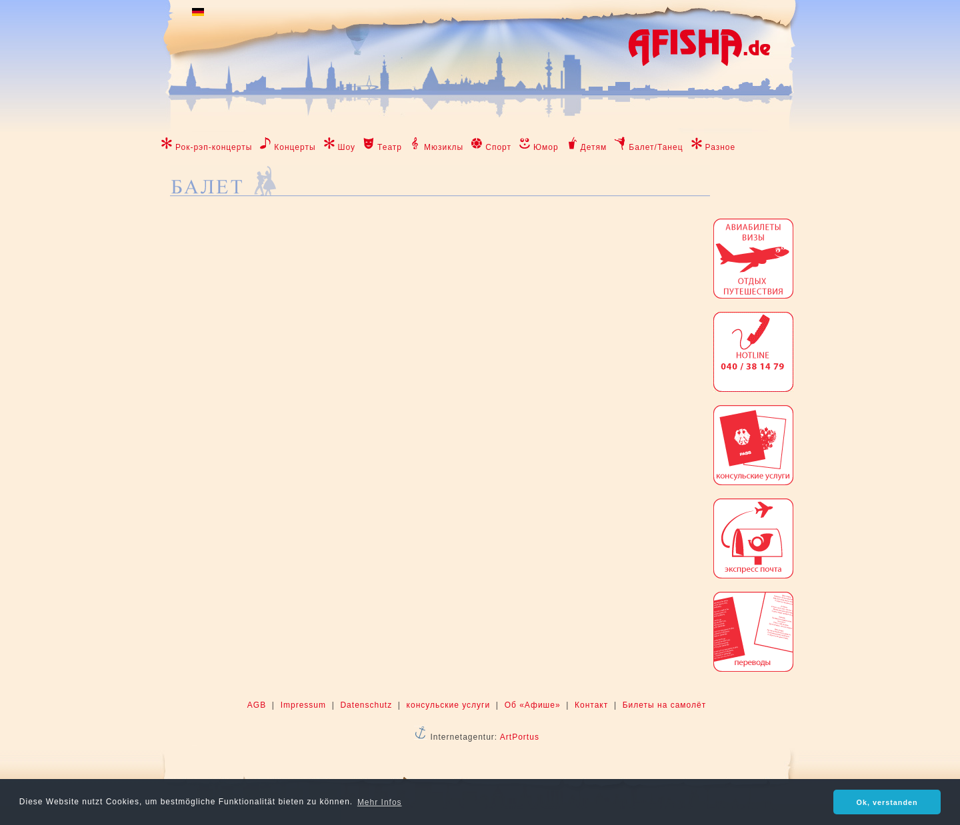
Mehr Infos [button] (379, 802)
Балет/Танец (656, 147)
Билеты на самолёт (664, 705)
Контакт (591, 705)
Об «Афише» (533, 705)
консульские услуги (449, 705)
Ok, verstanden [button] (887, 802)
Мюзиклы (443, 147)
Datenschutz (366, 705)
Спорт (498, 147)
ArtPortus (519, 737)
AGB (256, 705)
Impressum (303, 705)
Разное (720, 147)
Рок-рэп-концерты (213, 147)
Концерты (294, 147)
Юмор (546, 147)
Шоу (347, 147)
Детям (594, 147)
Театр (389, 147)
